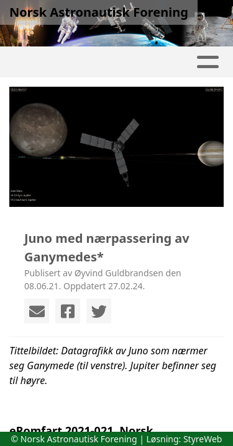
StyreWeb (202, 439)
